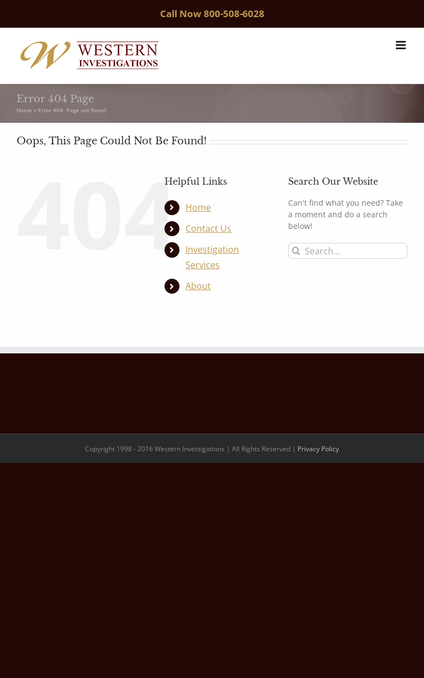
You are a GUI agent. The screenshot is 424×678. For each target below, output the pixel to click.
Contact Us (208, 228)
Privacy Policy (318, 448)
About (198, 286)
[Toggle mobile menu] (401, 45)
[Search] (296, 251)
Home (24, 110)
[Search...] (347, 251)
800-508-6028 (234, 13)
